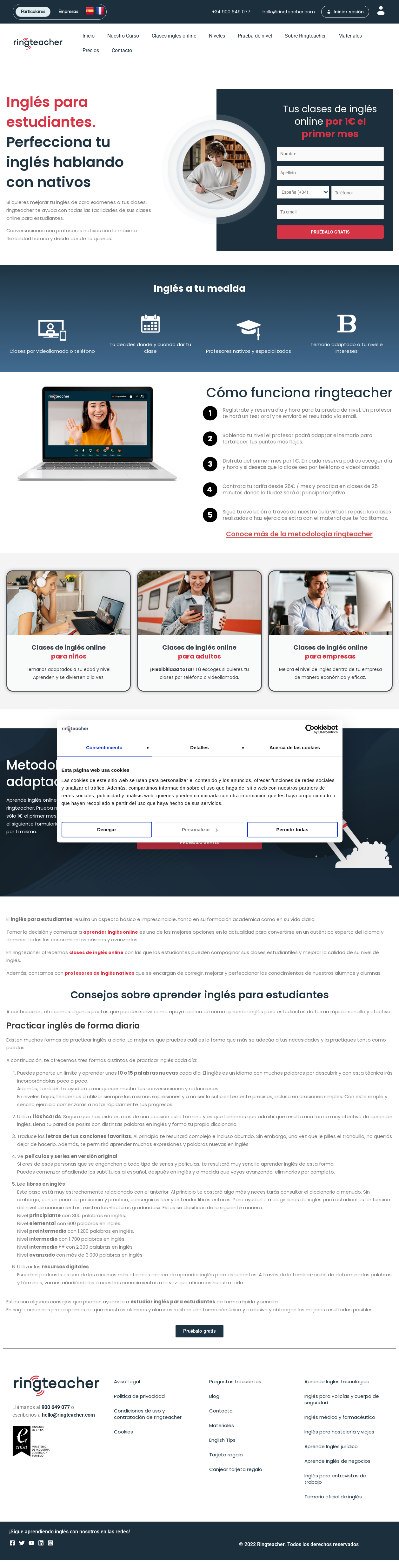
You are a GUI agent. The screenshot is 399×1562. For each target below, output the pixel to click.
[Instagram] (50, 1545)
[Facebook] (12, 1545)
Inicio (89, 38)
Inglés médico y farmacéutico (339, 1419)
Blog (214, 1398)
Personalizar (200, 829)
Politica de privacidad (139, 1398)
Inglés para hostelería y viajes (339, 1434)
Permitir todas (292, 829)
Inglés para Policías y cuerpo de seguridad (341, 1401)
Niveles (217, 38)
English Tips (222, 1442)
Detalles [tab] (199, 747)
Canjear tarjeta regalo (235, 1471)
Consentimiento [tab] (104, 747)
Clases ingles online (174, 38)
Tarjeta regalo (226, 1457)
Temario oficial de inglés (333, 1499)
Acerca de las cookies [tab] (294, 747)
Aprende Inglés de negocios (337, 1463)
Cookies (123, 1434)
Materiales (350, 38)
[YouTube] (31, 1545)
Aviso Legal (127, 1383)
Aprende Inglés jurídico (331, 1448)
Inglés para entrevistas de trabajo (335, 1481)
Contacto (122, 53)
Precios (91, 53)
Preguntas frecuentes (235, 1383)
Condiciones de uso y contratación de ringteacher (148, 1416)
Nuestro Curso (123, 38)
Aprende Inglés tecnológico (336, 1383)
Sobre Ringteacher (305, 38)
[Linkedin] (41, 1545)
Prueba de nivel (255, 38)
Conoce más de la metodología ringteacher (299, 536)
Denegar (106, 829)
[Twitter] (22, 1545)
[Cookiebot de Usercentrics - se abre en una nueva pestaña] (310, 729)
